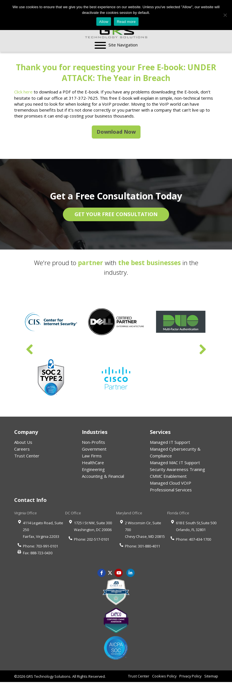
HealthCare (93, 462)
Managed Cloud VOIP (170, 483)
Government (94, 449)
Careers (22, 449)
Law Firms (92, 456)
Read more (126, 22)
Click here (23, 92)
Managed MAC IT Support (175, 462)
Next (202, 349)
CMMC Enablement (168, 476)
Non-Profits (93, 442)
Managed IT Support (170, 442)
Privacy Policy (190, 676)
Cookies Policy (164, 676)
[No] (225, 15)
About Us (23, 442)
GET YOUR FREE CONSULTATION (116, 214)
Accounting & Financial (103, 476)
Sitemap (211, 676)
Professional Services (171, 490)
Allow (103, 22)
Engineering (93, 469)
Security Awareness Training (177, 469)
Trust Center (26, 456)
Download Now (116, 131)
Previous (29, 349)
